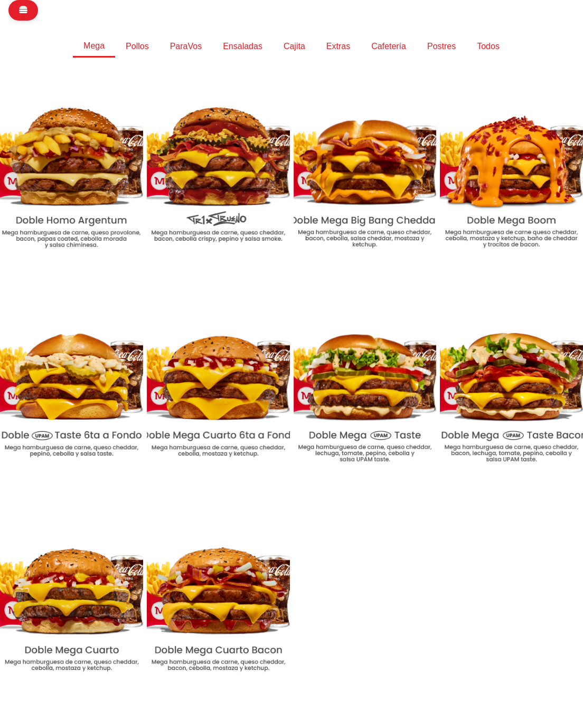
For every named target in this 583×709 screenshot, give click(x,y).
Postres (441, 46)
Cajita (294, 46)
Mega (94, 45)
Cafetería (388, 46)
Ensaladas (242, 46)
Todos (488, 46)
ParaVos (186, 46)
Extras (338, 46)
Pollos (137, 46)
